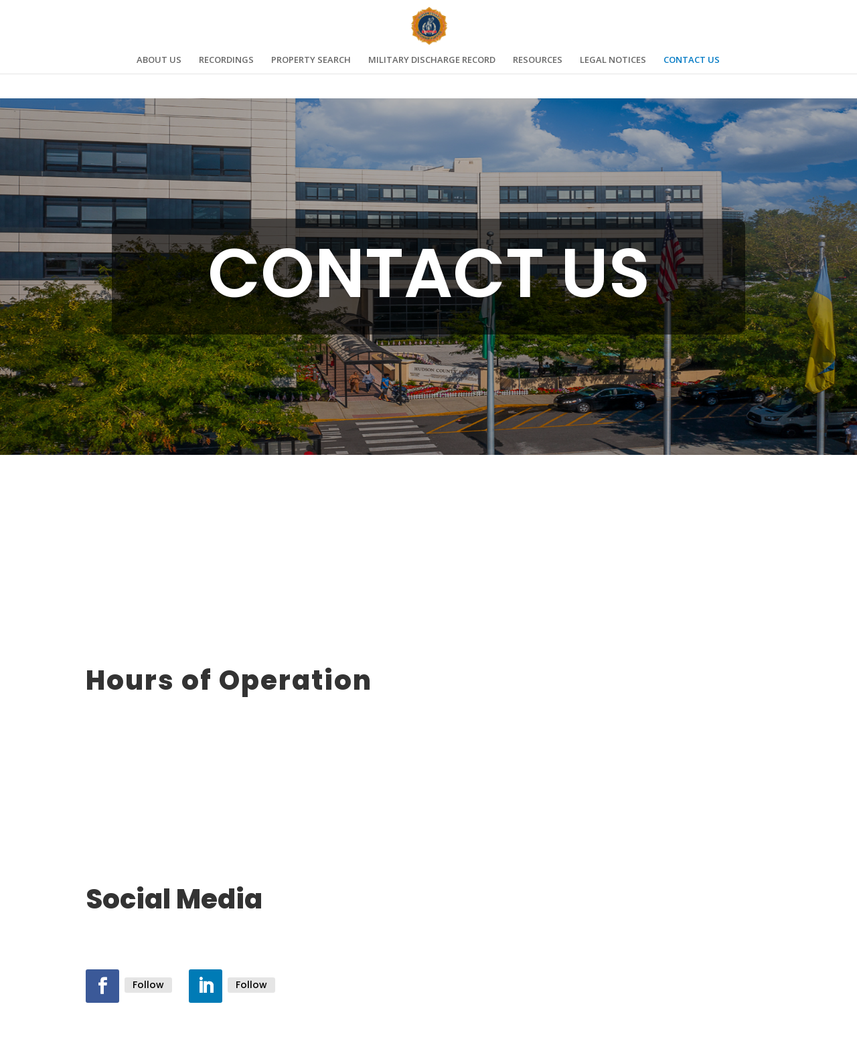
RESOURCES (537, 60)
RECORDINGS (226, 60)
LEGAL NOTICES (613, 60)
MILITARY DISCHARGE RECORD (431, 60)
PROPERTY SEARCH (311, 60)
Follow (148, 984)
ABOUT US (159, 60)
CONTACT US (692, 60)
